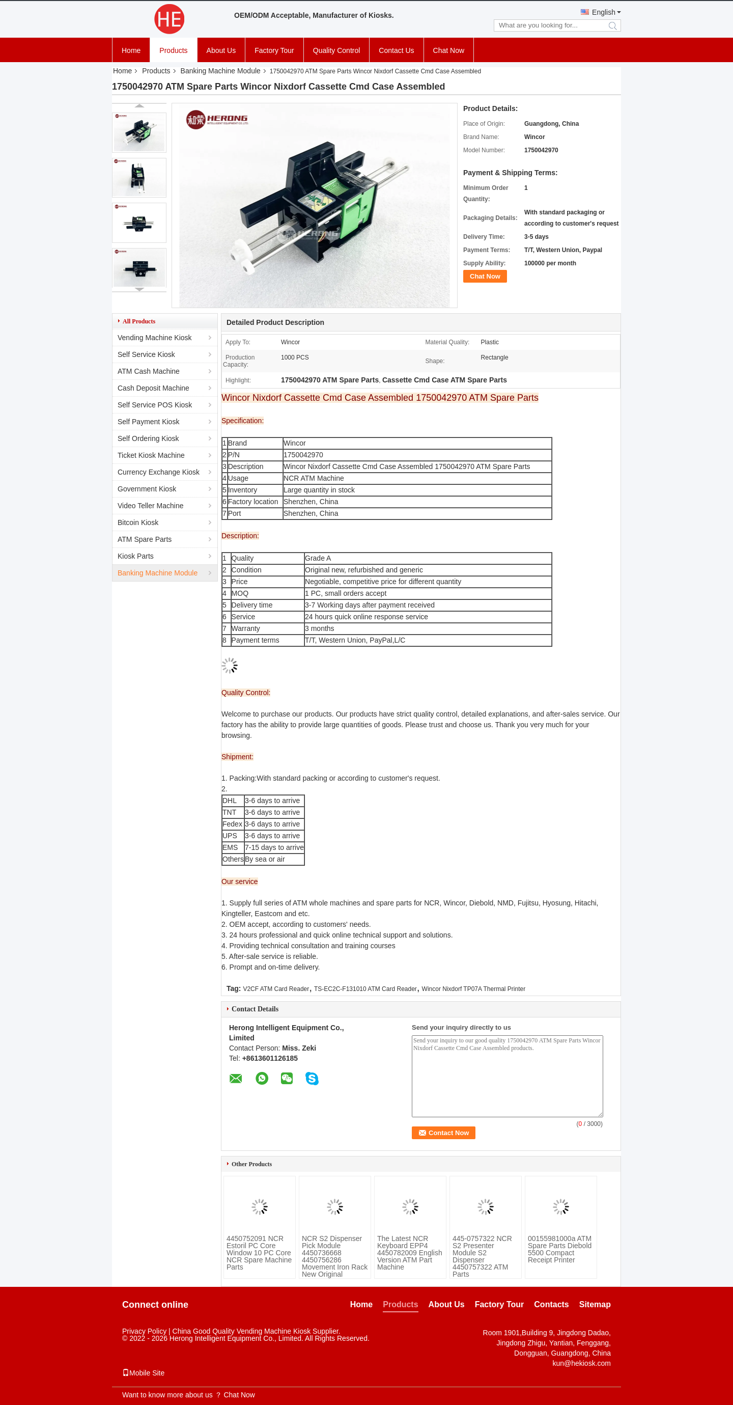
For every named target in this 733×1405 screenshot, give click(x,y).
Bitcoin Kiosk (138, 522)
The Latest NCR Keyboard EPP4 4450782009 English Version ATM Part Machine (409, 1253)
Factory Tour (274, 50)
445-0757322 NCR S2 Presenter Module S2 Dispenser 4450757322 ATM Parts (482, 1256)
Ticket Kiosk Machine (151, 455)
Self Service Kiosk (146, 354)
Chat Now (448, 50)
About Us (221, 50)
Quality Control (336, 50)
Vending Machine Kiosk (155, 338)
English (603, 12)
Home (131, 50)
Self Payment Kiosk (148, 422)
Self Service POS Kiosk (155, 405)
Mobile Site (143, 1373)
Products (173, 50)
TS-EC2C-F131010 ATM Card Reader (365, 989)
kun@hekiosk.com (581, 1363)
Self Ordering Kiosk (148, 438)
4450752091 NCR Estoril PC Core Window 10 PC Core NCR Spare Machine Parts (259, 1253)
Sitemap (595, 1304)
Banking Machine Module (221, 70)
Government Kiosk (147, 489)
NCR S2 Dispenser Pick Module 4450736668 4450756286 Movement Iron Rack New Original (335, 1256)
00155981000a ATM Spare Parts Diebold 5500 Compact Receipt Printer (559, 1249)
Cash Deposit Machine (153, 388)
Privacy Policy (144, 1331)
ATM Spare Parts (145, 539)
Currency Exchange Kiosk (159, 472)
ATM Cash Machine (149, 371)
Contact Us (396, 50)
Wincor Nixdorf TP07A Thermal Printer (474, 989)
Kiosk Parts (136, 556)
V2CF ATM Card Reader (276, 989)
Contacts (551, 1304)
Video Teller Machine (150, 506)
